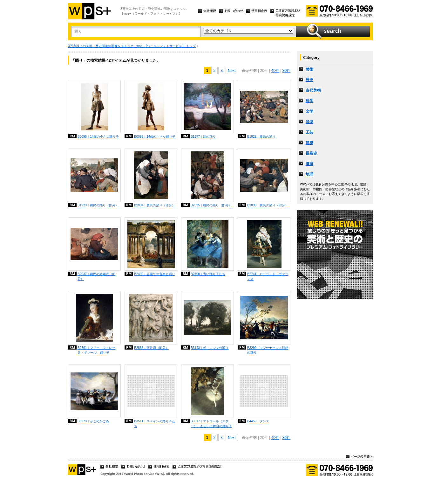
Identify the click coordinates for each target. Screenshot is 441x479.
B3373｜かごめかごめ (93, 421)
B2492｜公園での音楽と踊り (154, 274)
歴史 (309, 80)
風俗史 (311, 153)
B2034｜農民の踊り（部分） (154, 205)
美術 (309, 69)
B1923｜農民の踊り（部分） (98, 205)
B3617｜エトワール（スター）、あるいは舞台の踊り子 (211, 424)
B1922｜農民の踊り (261, 136)
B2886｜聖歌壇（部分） (151, 348)
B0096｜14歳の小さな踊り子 (154, 136)
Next (232, 70)
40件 (275, 70)
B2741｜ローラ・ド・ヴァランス (267, 276)
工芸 (309, 132)
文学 (309, 111)
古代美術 (313, 90)
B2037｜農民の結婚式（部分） (96, 276)
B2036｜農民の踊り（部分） (267, 205)
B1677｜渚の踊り (203, 136)
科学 (309, 101)
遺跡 (309, 164)
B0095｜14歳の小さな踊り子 (98, 136)
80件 (286, 70)
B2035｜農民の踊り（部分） (211, 205)
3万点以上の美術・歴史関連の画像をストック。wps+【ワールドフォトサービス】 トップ (132, 46)
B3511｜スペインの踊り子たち (154, 424)
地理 (309, 174)
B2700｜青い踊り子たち (208, 274)
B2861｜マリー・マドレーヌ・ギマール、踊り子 (96, 350)
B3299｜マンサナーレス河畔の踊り (267, 350)
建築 (309, 143)
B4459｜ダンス (258, 421)
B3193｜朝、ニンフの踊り (209, 348)
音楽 (309, 122)
